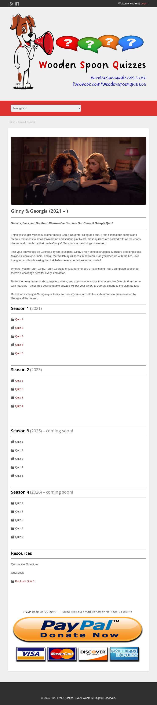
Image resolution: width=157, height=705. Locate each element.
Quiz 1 (19, 319)
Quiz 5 (19, 353)
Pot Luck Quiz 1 (25, 581)
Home (12, 122)
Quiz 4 (19, 344)
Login (144, 3)
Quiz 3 (19, 336)
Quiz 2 (19, 327)
